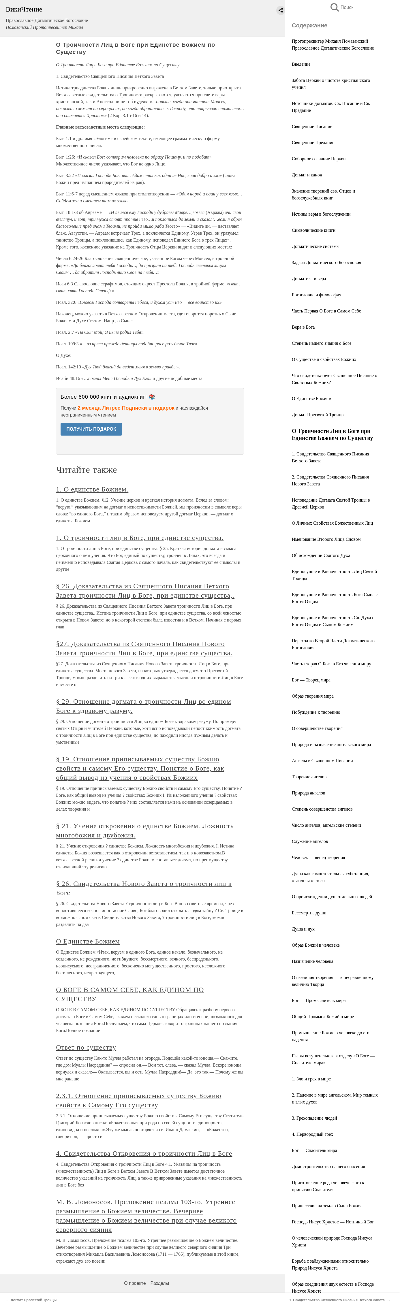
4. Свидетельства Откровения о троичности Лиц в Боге (144, 1153)
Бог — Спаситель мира (314, 1150)
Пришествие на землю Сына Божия (326, 1205)
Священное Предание (313, 142)
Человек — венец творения (318, 857)
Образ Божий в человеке (316, 945)
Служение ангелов (310, 841)
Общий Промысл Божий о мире (323, 1016)
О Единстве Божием (311, 398)
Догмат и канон (307, 174)
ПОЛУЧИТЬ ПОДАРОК (91, 429)
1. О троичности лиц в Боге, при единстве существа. (140, 537)
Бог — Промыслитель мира (319, 1000)
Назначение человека (312, 961)
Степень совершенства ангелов (322, 809)
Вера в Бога (303, 327)
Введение (301, 64)
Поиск (341, 7)
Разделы (160, 1283)
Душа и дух (303, 928)
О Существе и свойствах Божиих (324, 359)
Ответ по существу (86, 1047)
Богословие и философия (316, 294)
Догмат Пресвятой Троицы (318, 414)
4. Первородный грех (312, 1134)
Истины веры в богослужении (321, 214)
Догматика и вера (309, 278)
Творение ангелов (309, 776)
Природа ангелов (308, 792)
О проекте (135, 1283)
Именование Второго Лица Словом (326, 539)
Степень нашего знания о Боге (321, 343)
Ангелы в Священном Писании (322, 760)
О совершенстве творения (317, 728)
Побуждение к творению (316, 712)
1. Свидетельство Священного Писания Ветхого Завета (337, 1300)
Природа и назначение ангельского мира (331, 744)
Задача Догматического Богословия (326, 262)
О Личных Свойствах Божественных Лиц (332, 523)
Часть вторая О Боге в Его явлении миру (331, 663)
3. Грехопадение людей (314, 1118)
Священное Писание (312, 126)
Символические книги (313, 230)
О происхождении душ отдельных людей (332, 896)
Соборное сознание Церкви (319, 158)
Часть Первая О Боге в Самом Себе (326, 310)
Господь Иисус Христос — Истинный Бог (333, 1221)
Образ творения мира (313, 696)
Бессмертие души (309, 912)
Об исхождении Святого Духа (321, 555)
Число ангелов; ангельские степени (326, 825)
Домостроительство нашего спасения (328, 1166)
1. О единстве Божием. (92, 489)
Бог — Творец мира (311, 679)
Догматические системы (315, 246)
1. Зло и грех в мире (311, 1078)
